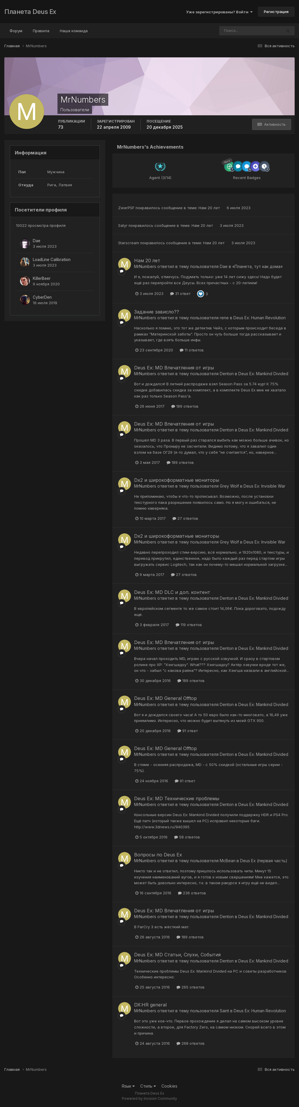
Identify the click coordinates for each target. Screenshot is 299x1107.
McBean (227, 860)
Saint (224, 1010)
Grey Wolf (229, 486)
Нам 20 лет (210, 207)
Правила (41, 30)
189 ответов (185, 406)
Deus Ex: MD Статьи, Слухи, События (177, 955)
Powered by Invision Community (149, 1098)
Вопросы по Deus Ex (158, 855)
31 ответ (180, 293)
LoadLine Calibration (52, 259)
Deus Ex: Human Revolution (259, 317)
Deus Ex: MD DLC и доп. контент (172, 592)
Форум (16, 30)
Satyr (122, 225)
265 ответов (190, 987)
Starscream (128, 242)
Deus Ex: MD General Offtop (165, 698)
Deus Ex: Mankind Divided (263, 373)
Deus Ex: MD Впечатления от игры (174, 368)
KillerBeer (42, 278)
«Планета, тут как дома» (257, 266)
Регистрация (276, 11)
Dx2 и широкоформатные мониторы (176, 480)
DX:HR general (150, 1005)
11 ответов (192, 350)
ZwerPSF (126, 207)
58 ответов (187, 837)
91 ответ (187, 730)
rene (224, 317)
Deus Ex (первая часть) (263, 860)
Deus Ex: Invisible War (264, 486)
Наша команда (74, 30)
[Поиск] (239, 30)
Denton (227, 373)
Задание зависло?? (156, 312)
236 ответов (192, 893)
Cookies (169, 1086)
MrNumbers (145, 266)
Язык (128, 1086)
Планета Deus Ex (30, 11)
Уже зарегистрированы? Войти (219, 12)
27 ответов (185, 518)
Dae (36, 240)
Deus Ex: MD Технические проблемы (176, 798)
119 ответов (189, 624)
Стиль (148, 1086)
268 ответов (190, 1043)
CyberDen (42, 297)
